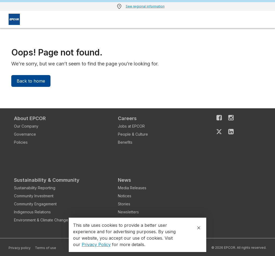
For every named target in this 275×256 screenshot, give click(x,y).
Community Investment (33, 196)
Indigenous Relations (32, 212)
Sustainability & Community (46, 180)
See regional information (145, 6)
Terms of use (45, 248)
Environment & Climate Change (41, 220)
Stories (124, 204)
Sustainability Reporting (34, 187)
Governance (25, 134)
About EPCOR (30, 118)
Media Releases (132, 187)
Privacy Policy (96, 244)
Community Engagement (35, 204)
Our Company (26, 126)
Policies (21, 142)
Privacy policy (20, 248)
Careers (127, 118)
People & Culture (133, 134)
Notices (124, 196)
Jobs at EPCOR (131, 126)
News (124, 180)
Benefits (125, 142)
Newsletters (128, 212)
